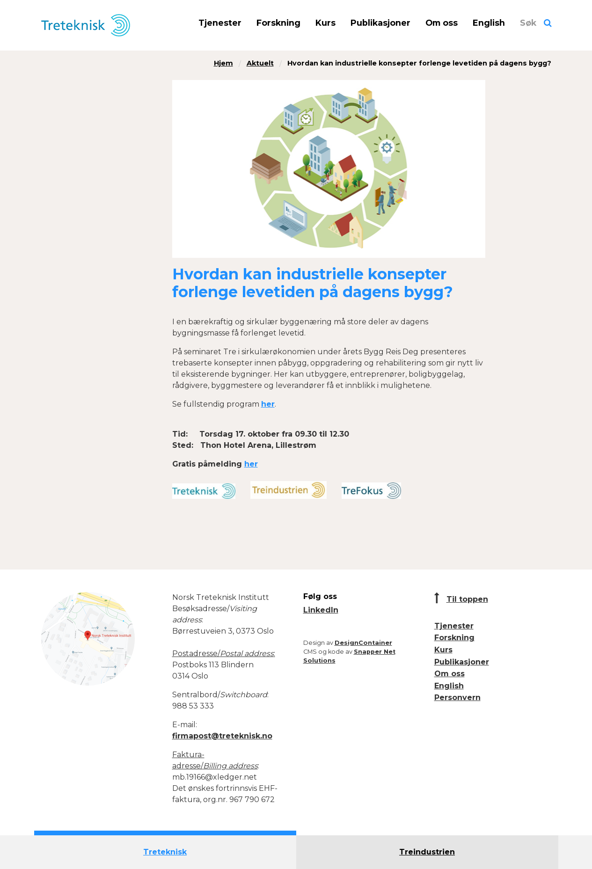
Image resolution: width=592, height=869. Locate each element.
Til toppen (467, 599)
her (268, 404)
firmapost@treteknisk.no (222, 735)
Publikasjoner (380, 23)
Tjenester (219, 23)
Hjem (223, 63)
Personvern (457, 697)
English (489, 23)
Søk (528, 23)
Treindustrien (427, 851)
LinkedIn (320, 610)
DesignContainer (363, 642)
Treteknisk (165, 851)
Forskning (278, 23)
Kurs (325, 23)
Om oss (441, 23)
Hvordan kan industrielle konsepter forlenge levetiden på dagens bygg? (419, 63)
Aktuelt (260, 63)
